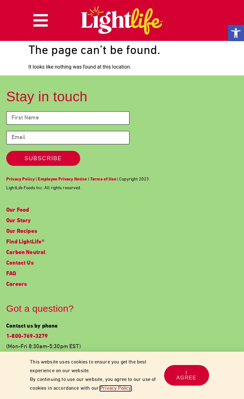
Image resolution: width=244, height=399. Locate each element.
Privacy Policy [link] (115, 388)
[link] (236, 33)
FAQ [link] (11, 274)
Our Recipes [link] (21, 231)
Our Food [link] (17, 210)
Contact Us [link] (20, 263)
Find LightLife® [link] (25, 242)
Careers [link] (16, 284)
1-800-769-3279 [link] (27, 336)
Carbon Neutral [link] (26, 253)
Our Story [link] (18, 221)
